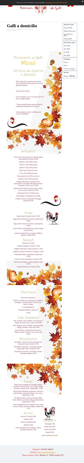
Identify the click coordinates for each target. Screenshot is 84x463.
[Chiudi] (83, 1)
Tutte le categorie (69, 69)
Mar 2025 (67, 55)
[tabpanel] (43, 453)
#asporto (10, 30)
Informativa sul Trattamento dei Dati (56, 2)
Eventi (66, 62)
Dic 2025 (66, 52)
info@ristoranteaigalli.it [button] (46, 452)
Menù (65, 65)
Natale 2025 (68, 39)
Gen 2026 (67, 49)
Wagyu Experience (69, 31)
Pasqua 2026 (68, 28)
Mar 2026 (67, 46)
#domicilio (15, 30)
